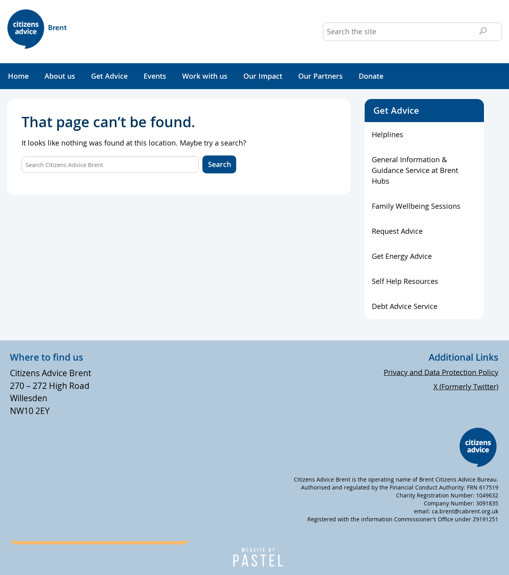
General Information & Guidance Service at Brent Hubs (415, 170)
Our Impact (262, 76)
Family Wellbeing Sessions (416, 206)
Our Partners (320, 76)
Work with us (204, 76)
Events (155, 76)
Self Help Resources (405, 281)
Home (18, 76)
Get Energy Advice (402, 256)
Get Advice (109, 76)
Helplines (387, 134)
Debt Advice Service (404, 306)
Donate (371, 76)
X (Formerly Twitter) (465, 386)
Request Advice (397, 231)
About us (60, 76)
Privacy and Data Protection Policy (441, 372)
